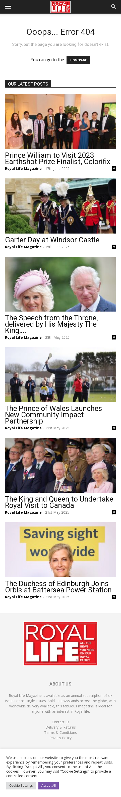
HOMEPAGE (78, 60)
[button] (8, 7)
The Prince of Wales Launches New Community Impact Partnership (53, 414)
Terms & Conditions (60, 732)
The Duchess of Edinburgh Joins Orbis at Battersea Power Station (58, 586)
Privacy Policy (60, 737)
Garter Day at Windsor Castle (52, 240)
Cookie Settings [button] (21, 785)
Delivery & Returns (60, 727)
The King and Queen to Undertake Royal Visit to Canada (59, 502)
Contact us (60, 721)
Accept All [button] (48, 785)
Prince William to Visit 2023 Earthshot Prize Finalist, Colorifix (57, 158)
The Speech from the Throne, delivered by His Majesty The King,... (51, 324)
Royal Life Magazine (23, 168)
